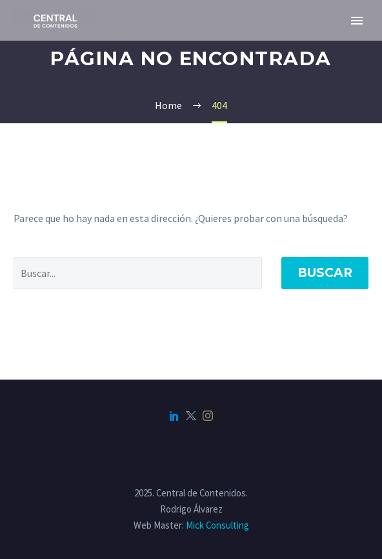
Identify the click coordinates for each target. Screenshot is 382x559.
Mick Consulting (217, 525)
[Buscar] (138, 273)
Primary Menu (357, 21)
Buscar (324, 272)
